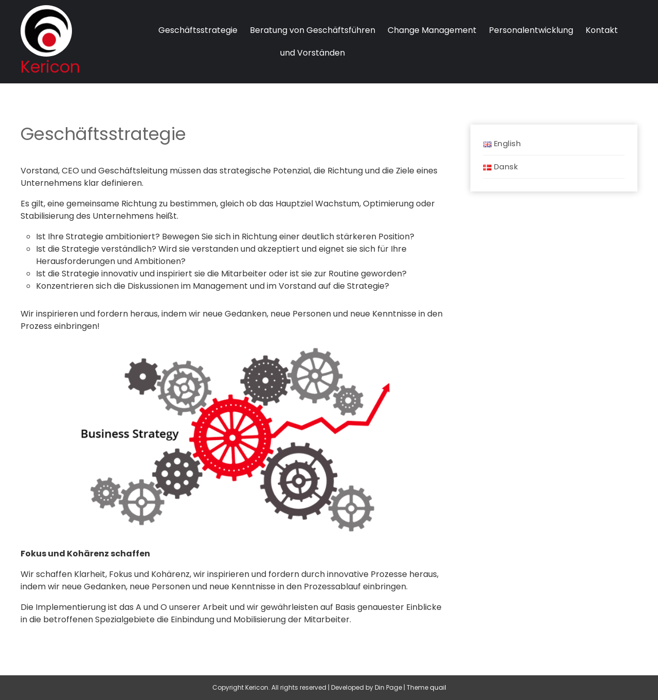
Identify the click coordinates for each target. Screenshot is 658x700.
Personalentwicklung (531, 30)
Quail (438, 687)
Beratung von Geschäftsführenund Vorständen (312, 41)
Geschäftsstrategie (197, 30)
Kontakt (602, 30)
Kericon (50, 66)
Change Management (432, 30)
